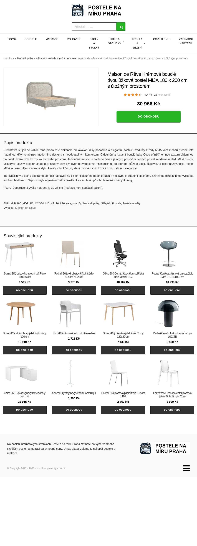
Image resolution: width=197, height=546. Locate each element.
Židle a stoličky (114, 41)
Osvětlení (160, 38)
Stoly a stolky (94, 43)
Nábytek (40, 58)
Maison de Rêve (25, 207)
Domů (12, 38)
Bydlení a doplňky (23, 58)
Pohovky (73, 38)
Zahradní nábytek (186, 41)
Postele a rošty (56, 58)
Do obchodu (148, 116)
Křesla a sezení (137, 43)
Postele (31, 38)
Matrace (52, 38)
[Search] (120, 26)
